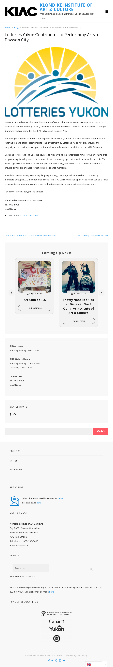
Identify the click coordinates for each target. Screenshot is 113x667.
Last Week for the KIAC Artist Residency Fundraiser (30, 235)
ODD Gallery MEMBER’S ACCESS (92, 235)
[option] (34, 286)
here (60, 498)
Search (101, 431)
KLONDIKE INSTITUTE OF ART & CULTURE (66, 7)
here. (51, 591)
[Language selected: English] (96, 664)
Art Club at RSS (35, 300)
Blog (22, 215)
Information (32, 215)
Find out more (35, 307)
